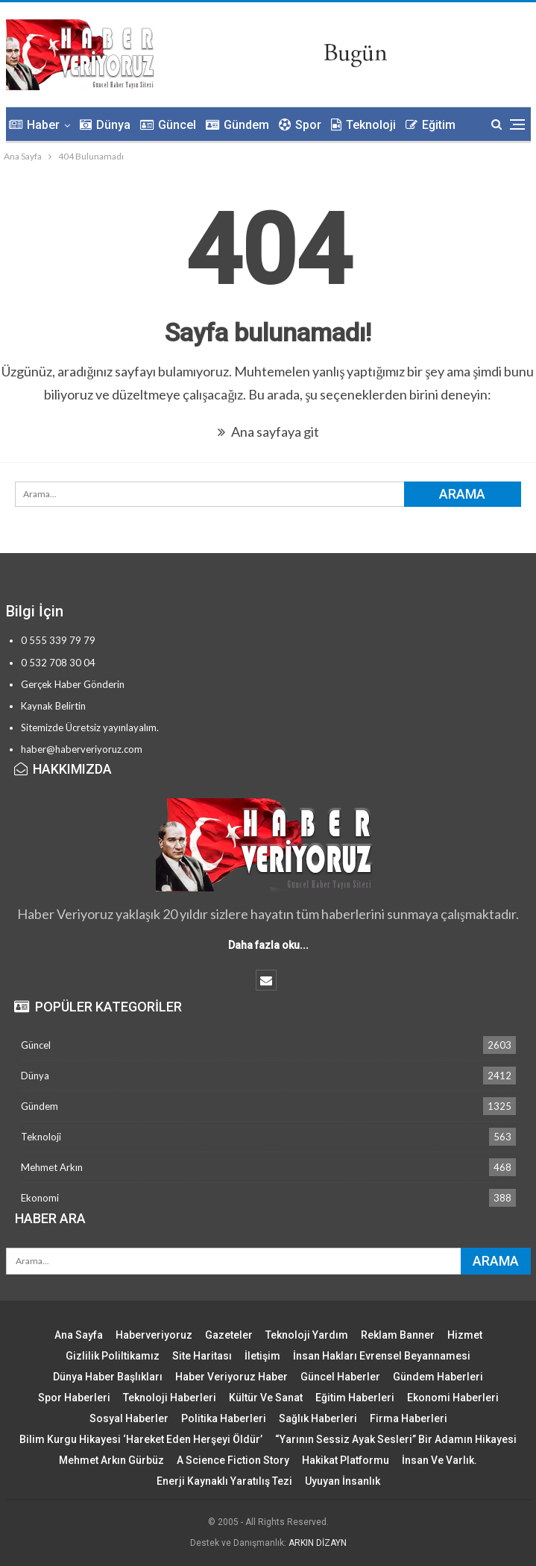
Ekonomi (40, 1198)
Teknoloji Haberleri (169, 1398)
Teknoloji (363, 125)
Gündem (237, 125)
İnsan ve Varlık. (439, 1460)
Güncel (168, 125)
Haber (34, 125)
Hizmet (464, 1335)
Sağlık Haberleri (318, 1418)
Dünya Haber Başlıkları (108, 1377)
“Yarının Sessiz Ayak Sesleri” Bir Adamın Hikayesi (396, 1439)
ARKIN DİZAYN (318, 1543)
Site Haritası (202, 1356)
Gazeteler (229, 1335)
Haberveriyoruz (154, 1335)
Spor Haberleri (74, 1398)
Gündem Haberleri (438, 1377)
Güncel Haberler (340, 1377)
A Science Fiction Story (233, 1460)
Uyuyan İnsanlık (342, 1481)
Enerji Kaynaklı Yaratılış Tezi (224, 1481)
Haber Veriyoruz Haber (231, 1377)
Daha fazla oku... (268, 945)
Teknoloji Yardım (306, 1335)
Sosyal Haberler (128, 1418)
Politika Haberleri (223, 1418)
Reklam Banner (398, 1335)
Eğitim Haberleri (354, 1398)
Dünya (105, 125)
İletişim (262, 1356)
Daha (420, 125)
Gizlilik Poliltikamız (113, 1356)
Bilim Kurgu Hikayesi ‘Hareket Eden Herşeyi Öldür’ (140, 1439)
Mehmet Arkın (52, 1167)
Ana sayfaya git (268, 431)
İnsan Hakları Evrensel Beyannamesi (381, 1356)
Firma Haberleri (408, 1418)
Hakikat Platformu (345, 1460)
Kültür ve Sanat (266, 1398)
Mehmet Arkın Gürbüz (111, 1460)
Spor (300, 125)
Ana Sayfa (78, 1335)
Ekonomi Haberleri (453, 1398)
